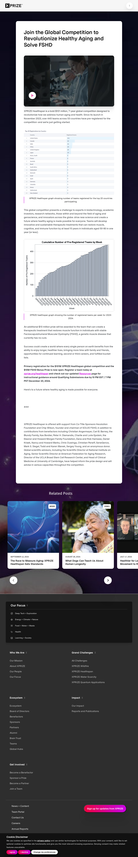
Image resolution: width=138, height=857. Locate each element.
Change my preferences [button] (44, 852)
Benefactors (16, 716)
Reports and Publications (85, 711)
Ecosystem (16, 705)
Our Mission (16, 660)
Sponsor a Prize (18, 778)
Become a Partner (19, 783)
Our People (16, 671)
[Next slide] (108, 580)
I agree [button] (12, 852)
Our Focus (15, 677)
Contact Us (18, 817)
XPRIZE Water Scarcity (84, 677)
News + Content (20, 806)
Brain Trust (15, 738)
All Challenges (79, 660)
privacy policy (43, 841)
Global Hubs (16, 749)
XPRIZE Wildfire (80, 666)
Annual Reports (20, 829)
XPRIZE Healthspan (82, 671)
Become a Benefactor (21, 772)
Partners (14, 727)
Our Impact (78, 705)
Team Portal (18, 812)
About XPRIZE (17, 666)
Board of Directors (19, 711)
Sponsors (15, 722)
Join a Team (16, 788)
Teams (13, 743)
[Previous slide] (13, 580)
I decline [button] (24, 852)
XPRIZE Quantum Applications (88, 682)
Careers (16, 823)
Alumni (13, 732)
